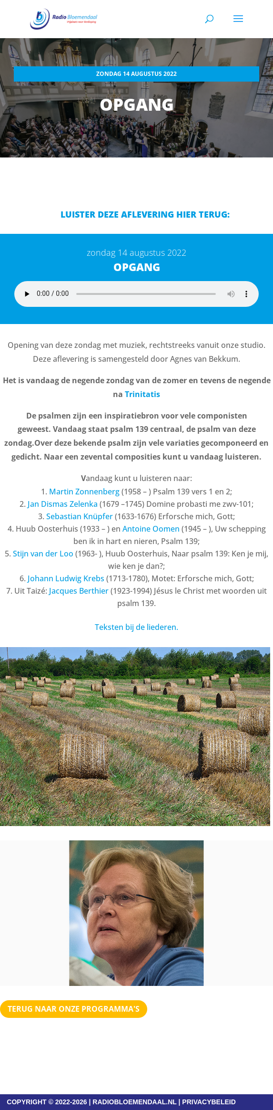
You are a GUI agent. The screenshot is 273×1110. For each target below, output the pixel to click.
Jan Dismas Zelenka (63, 504)
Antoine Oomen (151, 529)
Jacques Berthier (79, 591)
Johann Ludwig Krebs (66, 578)
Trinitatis (142, 394)
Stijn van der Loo (43, 553)
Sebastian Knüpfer (79, 516)
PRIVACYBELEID (209, 1102)
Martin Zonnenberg (84, 491)
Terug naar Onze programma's (74, 1009)
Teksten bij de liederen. (136, 627)
